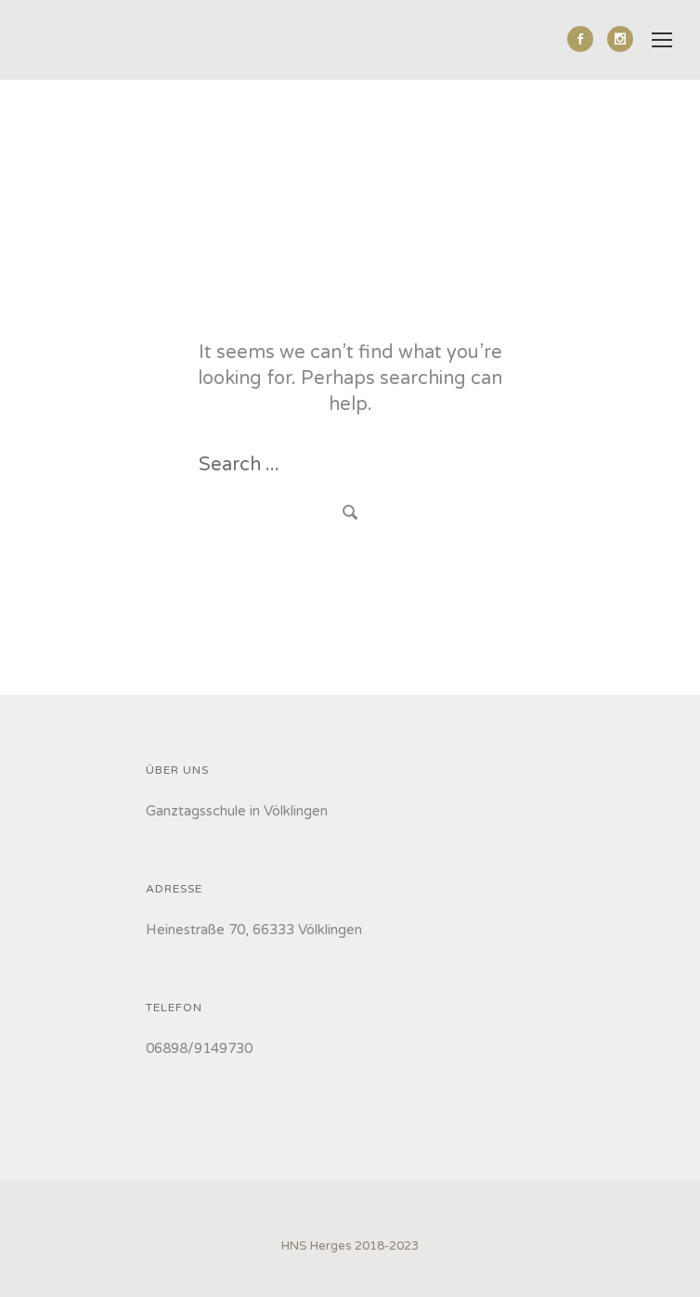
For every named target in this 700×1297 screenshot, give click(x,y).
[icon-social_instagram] (620, 39)
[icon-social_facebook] (585, 39)
